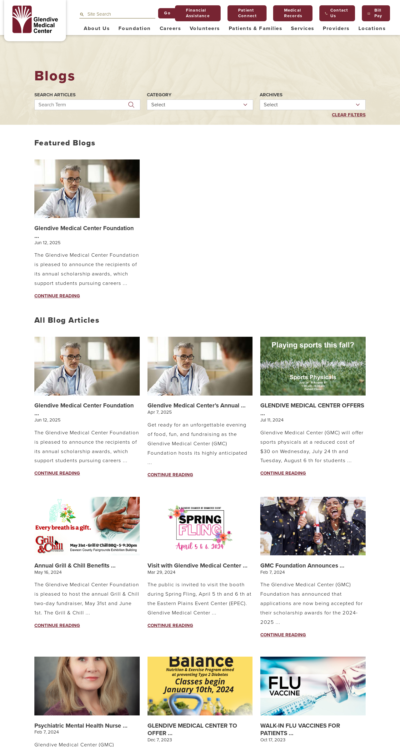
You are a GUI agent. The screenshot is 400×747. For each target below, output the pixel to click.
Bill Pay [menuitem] (375, 13)
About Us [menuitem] (97, 28)
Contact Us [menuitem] (336, 13)
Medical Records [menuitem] (290, 13)
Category (159, 95)
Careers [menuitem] (170, 28)
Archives (271, 95)
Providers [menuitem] (336, 28)
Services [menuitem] (302, 28)
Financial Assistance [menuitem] (195, 13)
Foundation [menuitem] (134, 28)
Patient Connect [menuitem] (245, 13)
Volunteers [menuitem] (205, 28)
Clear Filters (349, 115)
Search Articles (55, 95)
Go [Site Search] (167, 13)
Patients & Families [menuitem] (255, 28)
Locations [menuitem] (372, 28)
